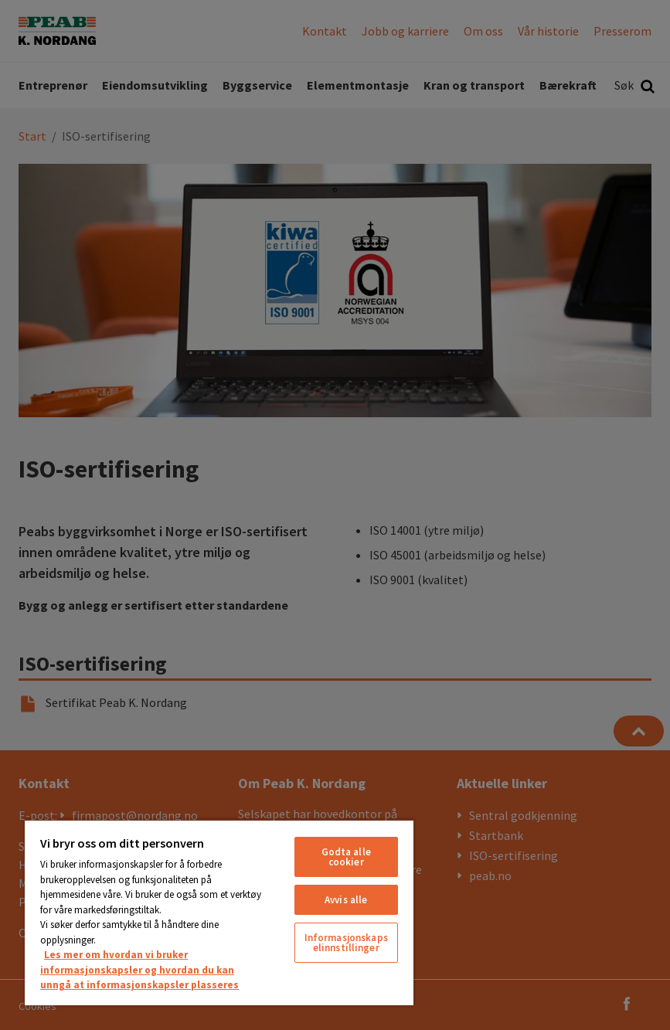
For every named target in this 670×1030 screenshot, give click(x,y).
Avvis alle (346, 899)
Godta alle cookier (346, 857)
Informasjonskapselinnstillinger (346, 942)
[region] (219, 912)
